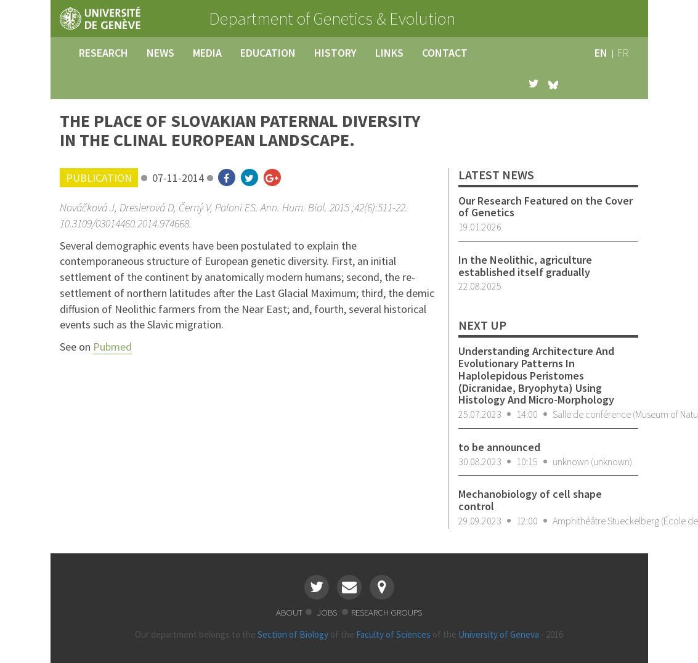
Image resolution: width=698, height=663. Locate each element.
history (335, 53)
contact (445, 53)
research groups (386, 612)
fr (623, 53)
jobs (328, 612)
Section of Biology (293, 634)
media (207, 53)
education (268, 53)
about (289, 612)
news (160, 53)
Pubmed (112, 347)
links (389, 53)
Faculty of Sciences (393, 634)
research (103, 53)
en (601, 53)
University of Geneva (498, 634)
